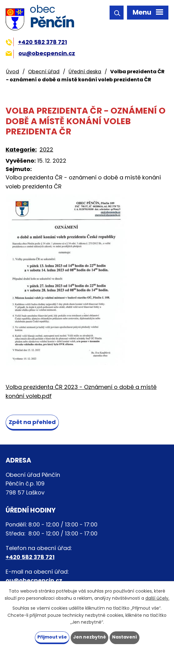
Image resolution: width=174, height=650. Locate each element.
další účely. (157, 598)
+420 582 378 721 (36, 42)
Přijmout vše (52, 637)
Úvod (12, 71)
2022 (46, 149)
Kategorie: (21, 149)
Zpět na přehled (32, 422)
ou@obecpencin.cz (40, 53)
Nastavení (124, 637)
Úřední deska (84, 71)
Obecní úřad (43, 71)
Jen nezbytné (89, 637)
